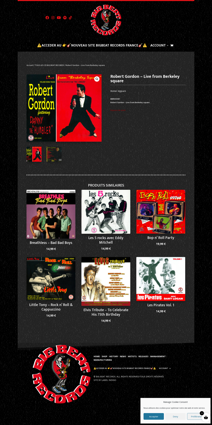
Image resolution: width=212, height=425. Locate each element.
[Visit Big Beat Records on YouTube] (60, 18)
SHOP (104, 356)
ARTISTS (132, 356)
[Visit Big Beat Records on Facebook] (48, 18)
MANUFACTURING (103, 360)
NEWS (123, 356)
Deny (175, 416)
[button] (97, 79)
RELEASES (143, 356)
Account (158, 46)
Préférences (197, 416)
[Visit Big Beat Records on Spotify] (66, 18)
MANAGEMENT (158, 356)
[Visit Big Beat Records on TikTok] (71, 18)
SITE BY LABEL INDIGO (105, 380)
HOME (97, 356)
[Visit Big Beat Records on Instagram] (54, 18)
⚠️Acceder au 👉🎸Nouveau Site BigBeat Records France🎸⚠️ (92, 46)
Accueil (29, 65)
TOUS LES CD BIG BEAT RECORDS (49, 65)
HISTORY (113, 356)
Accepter (153, 416)
